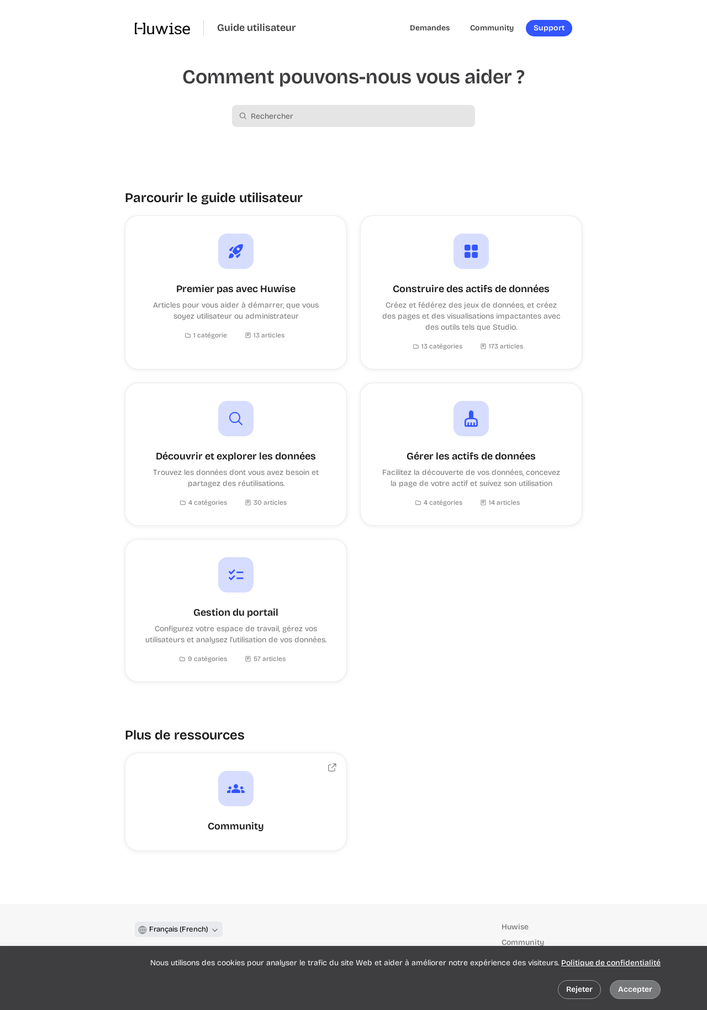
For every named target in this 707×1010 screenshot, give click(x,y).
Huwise (515, 927)
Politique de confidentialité (611, 962)
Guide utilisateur (256, 28)
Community (523, 942)
